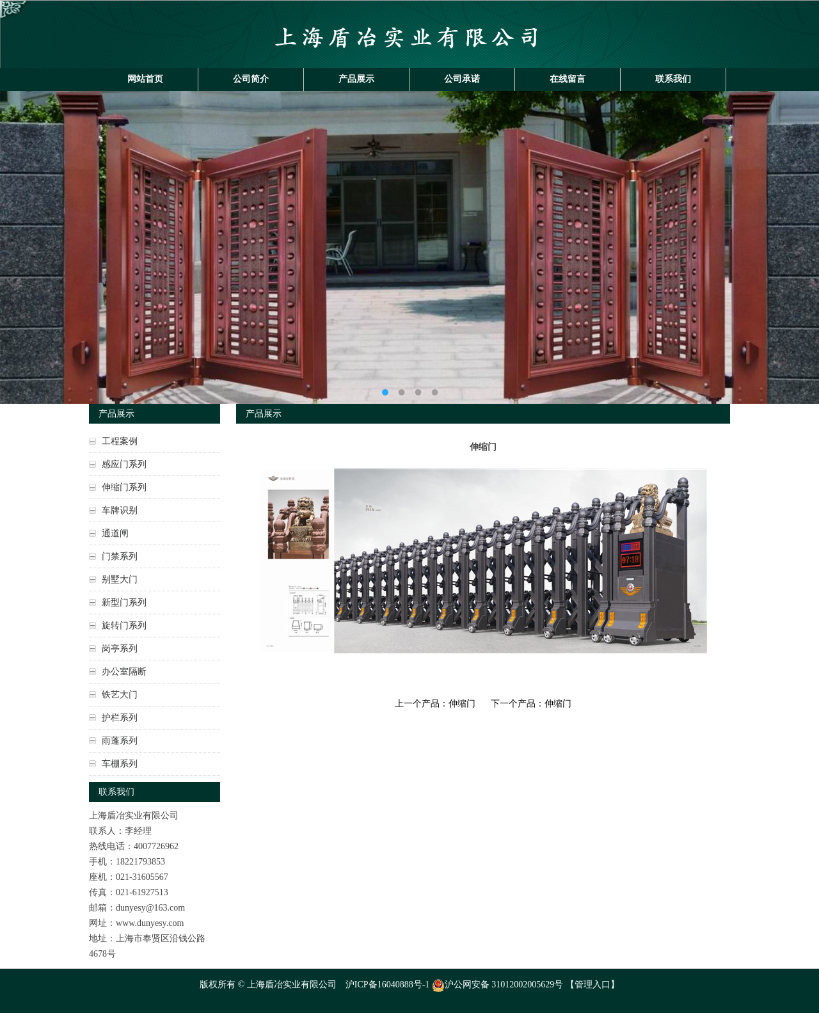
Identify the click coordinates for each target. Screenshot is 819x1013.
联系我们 (673, 79)
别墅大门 (120, 579)
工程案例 (120, 441)
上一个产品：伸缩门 (435, 703)
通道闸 (115, 533)
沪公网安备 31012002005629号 (498, 984)
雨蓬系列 (120, 741)
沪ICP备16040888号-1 (387, 984)
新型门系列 (124, 602)
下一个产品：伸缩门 (531, 703)
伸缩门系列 (124, 487)
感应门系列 (124, 464)
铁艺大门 (120, 694)
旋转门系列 (124, 625)
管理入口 (592, 984)
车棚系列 (120, 764)
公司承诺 (462, 79)
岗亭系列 (120, 648)
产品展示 (356, 79)
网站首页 (145, 79)
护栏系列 (120, 717)
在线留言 (567, 79)
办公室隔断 (124, 671)
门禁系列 (120, 556)
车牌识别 (120, 510)
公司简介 (251, 79)
